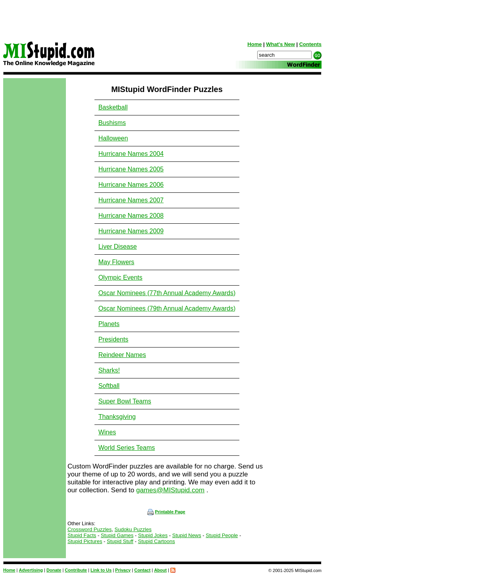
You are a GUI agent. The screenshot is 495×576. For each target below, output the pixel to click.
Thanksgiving (117, 416)
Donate (53, 570)
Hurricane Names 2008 (131, 215)
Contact (142, 570)
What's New (280, 44)
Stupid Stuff (120, 541)
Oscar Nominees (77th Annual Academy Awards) (167, 293)
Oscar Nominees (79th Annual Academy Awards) (167, 308)
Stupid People (222, 535)
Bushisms (112, 122)
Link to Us (101, 570)
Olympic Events (120, 277)
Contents (310, 44)
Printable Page (166, 511)
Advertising (31, 570)
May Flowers (116, 262)
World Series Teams (126, 447)
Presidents (113, 339)
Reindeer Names (122, 354)
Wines (107, 432)
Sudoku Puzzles (133, 529)
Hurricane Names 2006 (131, 184)
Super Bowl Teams (124, 401)
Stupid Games (117, 535)
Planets (108, 324)
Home (254, 44)
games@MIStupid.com (170, 490)
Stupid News (186, 535)
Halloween (113, 138)
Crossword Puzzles (89, 529)
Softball (108, 385)
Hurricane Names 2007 (131, 200)
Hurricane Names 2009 (131, 231)
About (160, 570)
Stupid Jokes (153, 535)
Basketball (113, 107)
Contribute (76, 570)
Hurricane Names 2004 (131, 153)
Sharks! (109, 370)
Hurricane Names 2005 (131, 169)
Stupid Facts (81, 535)
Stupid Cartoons (156, 541)
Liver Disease (117, 246)
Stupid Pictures (84, 541)
